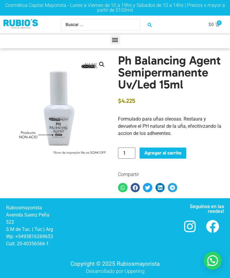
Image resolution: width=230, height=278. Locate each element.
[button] (115, 40)
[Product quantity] (126, 153)
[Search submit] (149, 25)
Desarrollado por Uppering (115, 271)
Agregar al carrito (162, 153)
